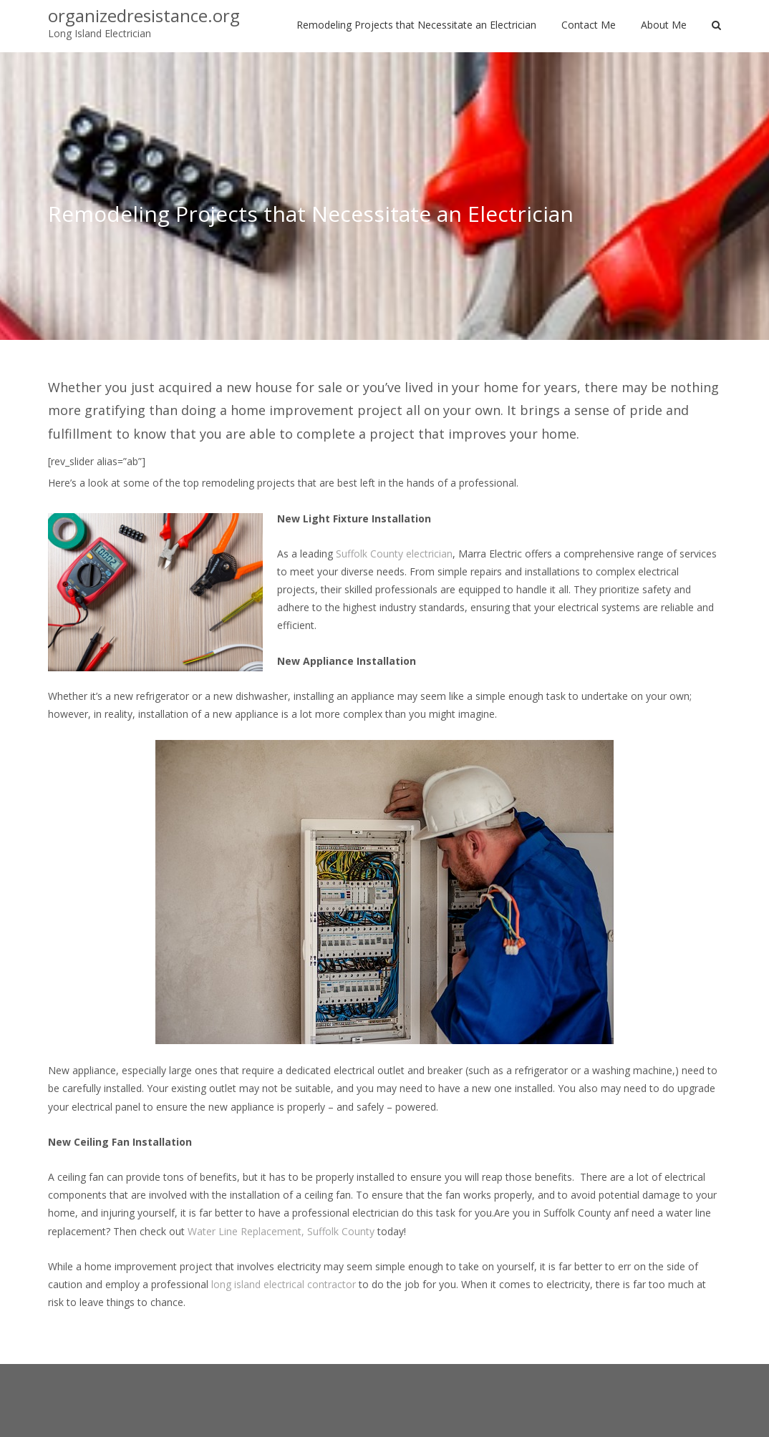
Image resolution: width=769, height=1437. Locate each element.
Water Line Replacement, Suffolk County (281, 1231)
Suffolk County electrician (394, 553)
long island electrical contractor (283, 1284)
